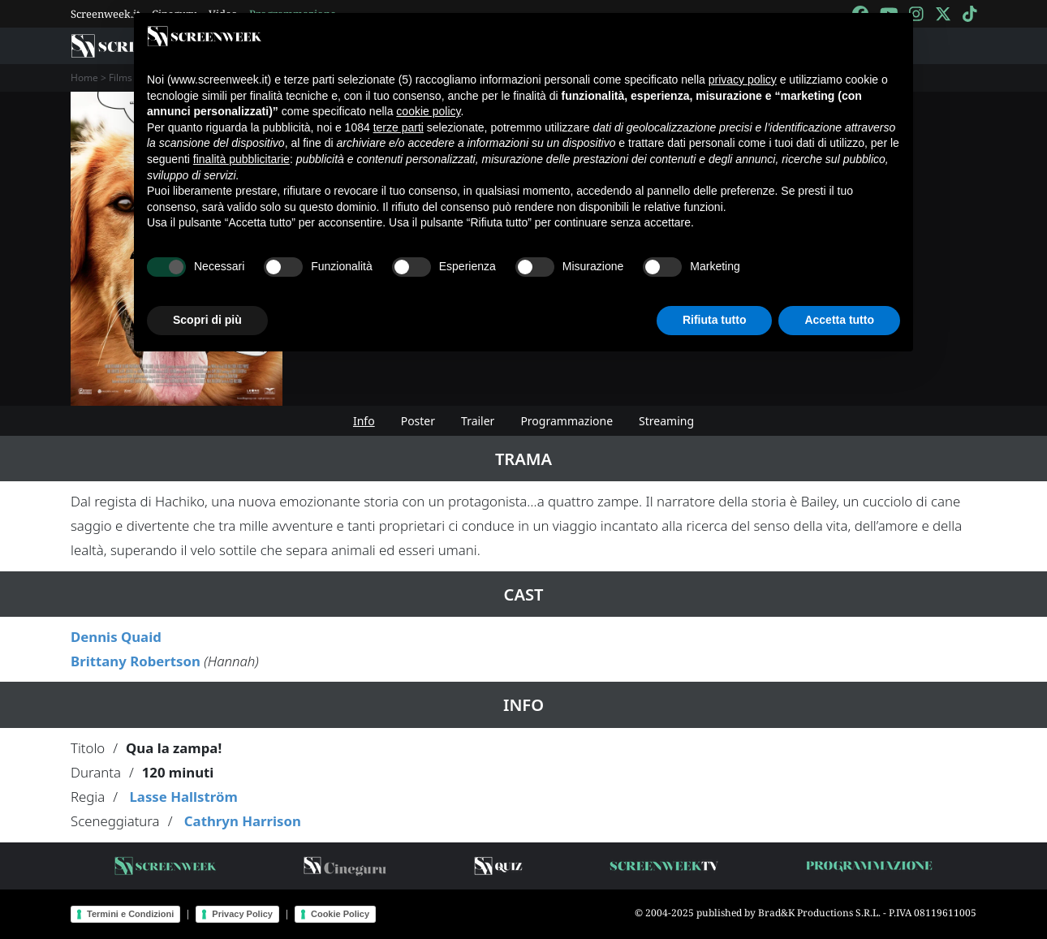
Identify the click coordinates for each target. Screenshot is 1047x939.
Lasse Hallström (183, 796)
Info (364, 421)
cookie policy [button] (428, 111)
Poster (418, 421)
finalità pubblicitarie (241, 159)
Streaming (666, 421)
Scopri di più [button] (207, 319)
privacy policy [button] (743, 79)
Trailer (477, 421)
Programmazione (566, 421)
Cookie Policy (340, 914)
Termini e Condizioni (130, 914)
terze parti (398, 127)
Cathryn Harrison (242, 821)
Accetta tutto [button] (839, 319)
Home (84, 77)
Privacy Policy (242, 914)
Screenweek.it (105, 13)
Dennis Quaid (116, 636)
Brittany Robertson (135, 661)
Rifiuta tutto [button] (715, 319)
